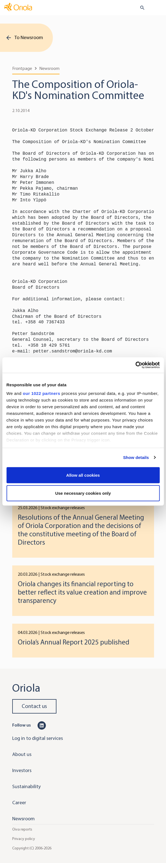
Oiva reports (22, 829)
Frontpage (22, 68)
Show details (136, 457)
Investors (21, 770)
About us (21, 754)
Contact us (34, 706)
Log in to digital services (37, 738)
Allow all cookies (83, 475)
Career (19, 802)
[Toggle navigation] (158, 8)
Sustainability (26, 786)
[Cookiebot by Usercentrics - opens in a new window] (135, 365)
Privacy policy (23, 838)
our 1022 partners (41, 393)
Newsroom (49, 68)
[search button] (140, 8)
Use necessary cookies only (83, 493)
